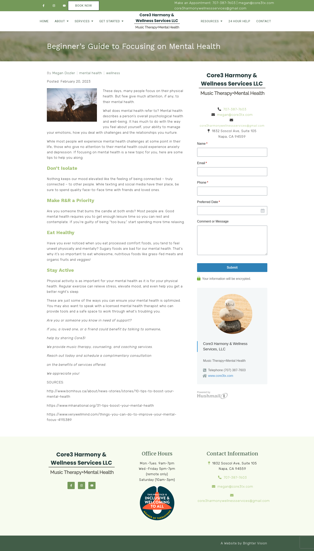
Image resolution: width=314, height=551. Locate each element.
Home (44, 21)
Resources (210, 21)
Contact (263, 21)
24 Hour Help (239, 21)
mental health (90, 73)
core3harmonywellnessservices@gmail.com (210, 8)
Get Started (109, 21)
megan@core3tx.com (256, 3)
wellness (113, 73)
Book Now (83, 5)
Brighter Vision (255, 543)
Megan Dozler (63, 73)
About (60, 21)
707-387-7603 (224, 3)
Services (82, 21)
